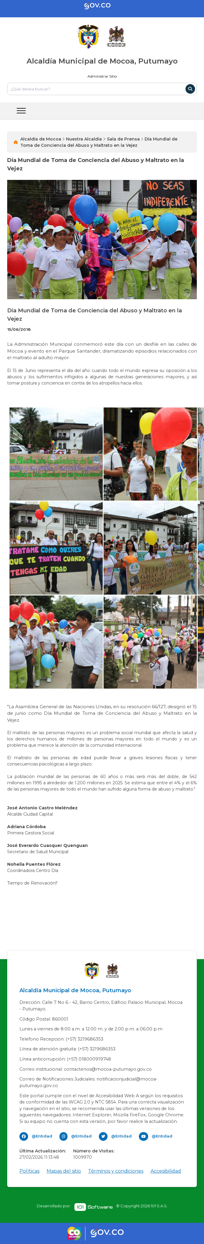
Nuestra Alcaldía (84, 139)
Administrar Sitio (102, 76)
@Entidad (42, 1136)
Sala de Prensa (123, 139)
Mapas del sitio (64, 1171)
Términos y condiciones (115, 1171)
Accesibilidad (166, 1171)
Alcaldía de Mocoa (40, 139)
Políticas (29, 1171)
